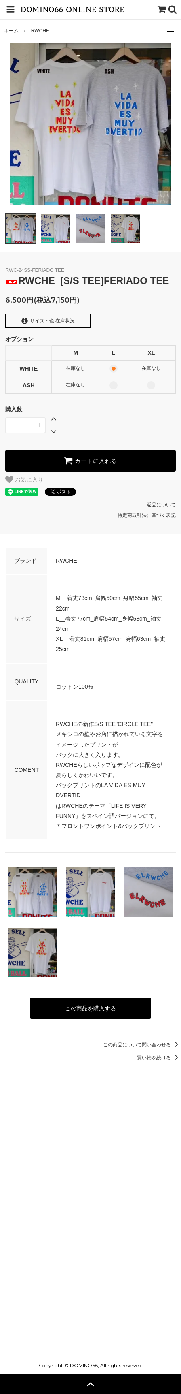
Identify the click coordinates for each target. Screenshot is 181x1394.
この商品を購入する (90, 1008)
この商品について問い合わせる (142, 1045)
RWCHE (40, 31)
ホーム (11, 31)
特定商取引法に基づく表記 (147, 515)
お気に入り (24, 480)
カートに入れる (90, 460)
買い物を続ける (159, 1058)
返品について (161, 505)
